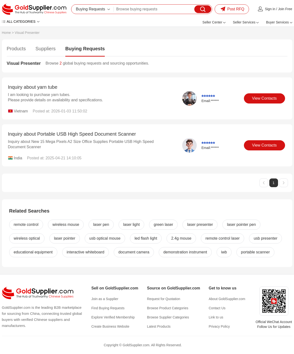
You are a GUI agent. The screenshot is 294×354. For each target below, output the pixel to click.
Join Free (285, 9)
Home (6, 33)
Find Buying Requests (108, 308)
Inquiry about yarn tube (33, 87)
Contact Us (217, 308)
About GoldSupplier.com (227, 299)
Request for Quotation (163, 299)
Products (16, 48)
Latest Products (159, 326)
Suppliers (45, 48)
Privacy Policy (219, 326)
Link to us (216, 317)
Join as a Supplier (104, 299)
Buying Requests (85, 48)
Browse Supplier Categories (168, 317)
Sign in (270, 9)
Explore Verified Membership (113, 317)
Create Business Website (110, 326)
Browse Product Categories (167, 308)
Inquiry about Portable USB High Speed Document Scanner (72, 134)
